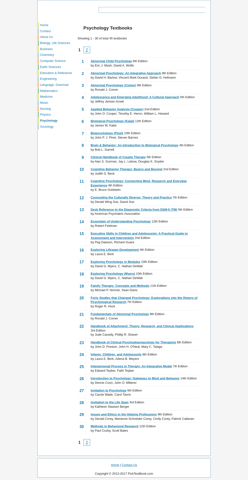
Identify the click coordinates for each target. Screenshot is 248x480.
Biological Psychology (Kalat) (112, 121)
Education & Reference (56, 73)
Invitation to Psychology (108, 390)
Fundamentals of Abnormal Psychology (120, 314)
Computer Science (53, 61)
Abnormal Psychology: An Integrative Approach (126, 73)
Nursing (45, 109)
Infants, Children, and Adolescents (116, 354)
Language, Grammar (54, 85)
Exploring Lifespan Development (115, 249)
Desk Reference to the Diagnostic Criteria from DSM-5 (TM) (134, 209)
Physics (45, 114)
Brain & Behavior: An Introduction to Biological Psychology (134, 145)
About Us (46, 37)
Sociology (47, 126)
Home (44, 25)
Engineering (48, 79)
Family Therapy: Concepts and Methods (120, 286)
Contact (45, 31)
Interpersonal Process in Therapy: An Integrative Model (131, 366)
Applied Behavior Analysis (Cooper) (117, 109)
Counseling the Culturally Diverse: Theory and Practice (131, 197)
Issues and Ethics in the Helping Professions (124, 414)
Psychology (49, 120)
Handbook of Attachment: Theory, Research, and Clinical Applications (142, 326)
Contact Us (129, 465)
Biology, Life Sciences (55, 43)
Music (44, 102)
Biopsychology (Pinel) (107, 133)
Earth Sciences (50, 67)
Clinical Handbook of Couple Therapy (118, 157)
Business (46, 49)
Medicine (46, 96)
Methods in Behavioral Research (115, 426)
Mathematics (49, 91)
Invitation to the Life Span (109, 402)
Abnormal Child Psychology (111, 61)
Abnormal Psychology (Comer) (113, 85)
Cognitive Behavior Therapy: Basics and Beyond (126, 169)
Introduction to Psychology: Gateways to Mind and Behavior (135, 378)
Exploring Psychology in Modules (115, 262)
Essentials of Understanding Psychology (121, 221)
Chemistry (47, 55)
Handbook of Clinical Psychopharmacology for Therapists (133, 342)
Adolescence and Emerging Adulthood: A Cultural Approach (135, 97)
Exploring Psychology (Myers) (113, 273)
